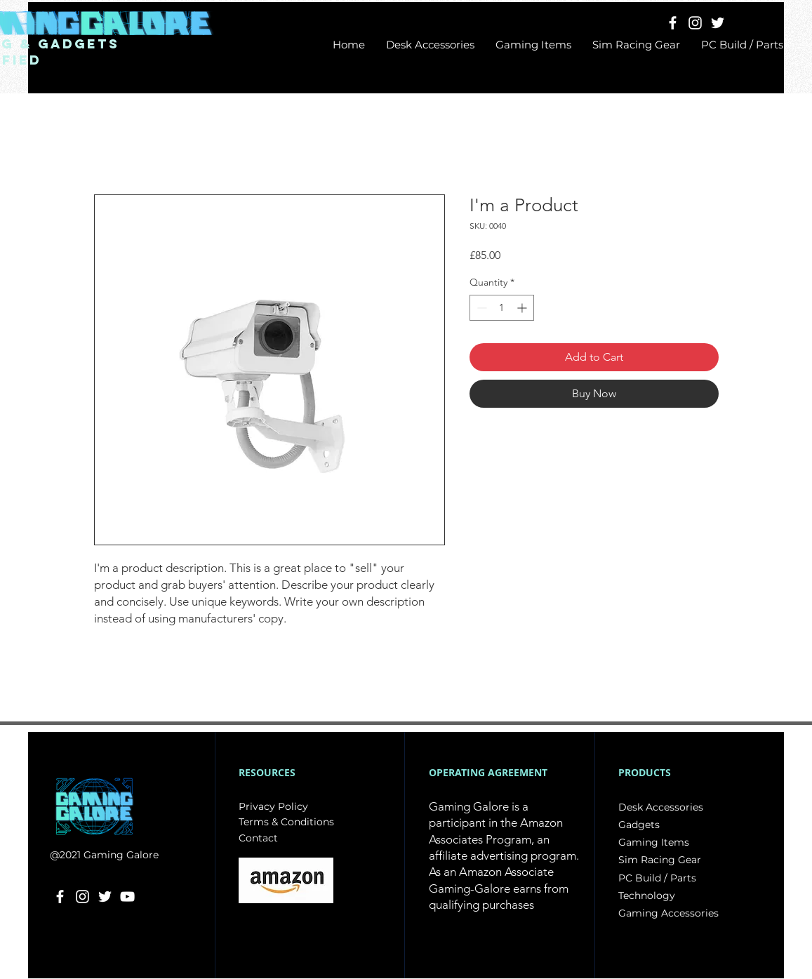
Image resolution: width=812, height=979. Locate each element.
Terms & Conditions (286, 821)
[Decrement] (480, 307)
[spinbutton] (501, 307)
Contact (258, 838)
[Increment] (523, 307)
